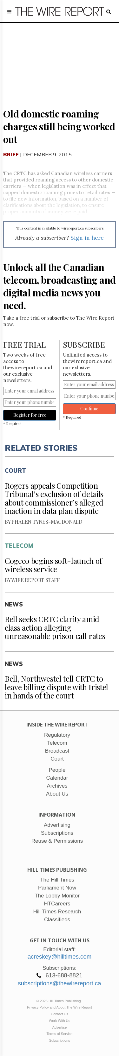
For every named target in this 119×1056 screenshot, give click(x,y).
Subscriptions (59, 1040)
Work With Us (59, 1021)
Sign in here (87, 237)
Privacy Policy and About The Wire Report (59, 1007)
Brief (11, 154)
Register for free (29, 415)
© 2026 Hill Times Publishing (59, 1001)
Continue (89, 409)
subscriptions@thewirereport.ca (59, 983)
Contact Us (59, 1014)
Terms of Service (60, 1034)
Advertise (59, 1027)
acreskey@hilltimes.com (60, 956)
